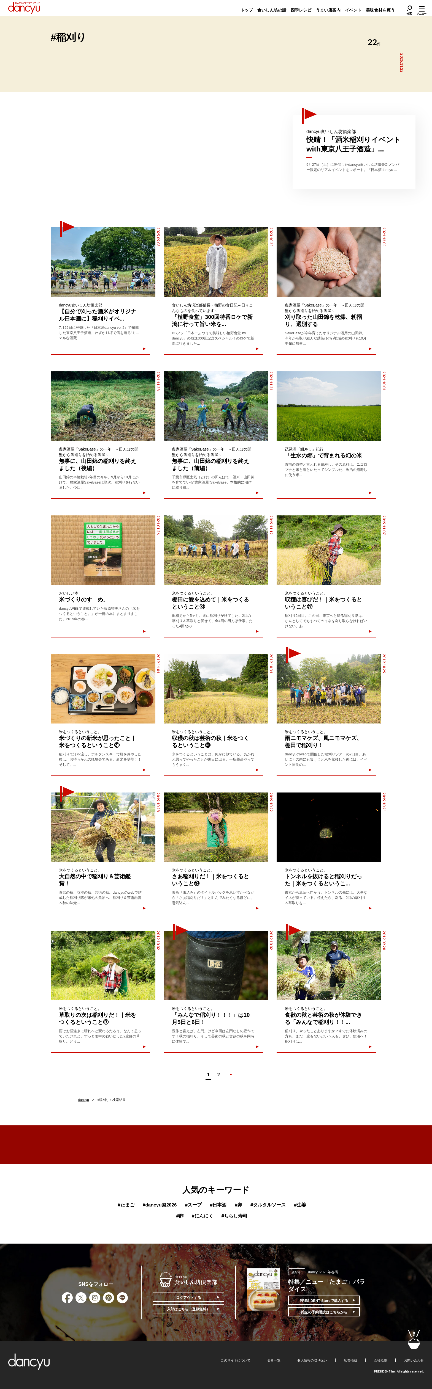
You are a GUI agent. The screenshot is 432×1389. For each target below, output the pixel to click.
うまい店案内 (328, 10)
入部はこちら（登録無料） (188, 1309)
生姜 (300, 1205)
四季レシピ (301, 10)
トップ (247, 10)
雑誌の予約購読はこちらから (324, 1312)
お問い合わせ (414, 1360)
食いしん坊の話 (271, 10)
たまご (126, 1205)
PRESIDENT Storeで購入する (324, 1301)
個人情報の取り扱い (312, 1360)
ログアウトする (188, 1298)
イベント (353, 10)
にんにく (202, 1216)
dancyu (83, 1100)
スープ (193, 1205)
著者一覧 (273, 1360)
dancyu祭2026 (160, 1205)
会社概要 (380, 1360)
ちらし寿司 (234, 1216)
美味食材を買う (380, 10)
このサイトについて (235, 1360)
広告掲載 (350, 1360)
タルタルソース (268, 1205)
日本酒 (218, 1205)
